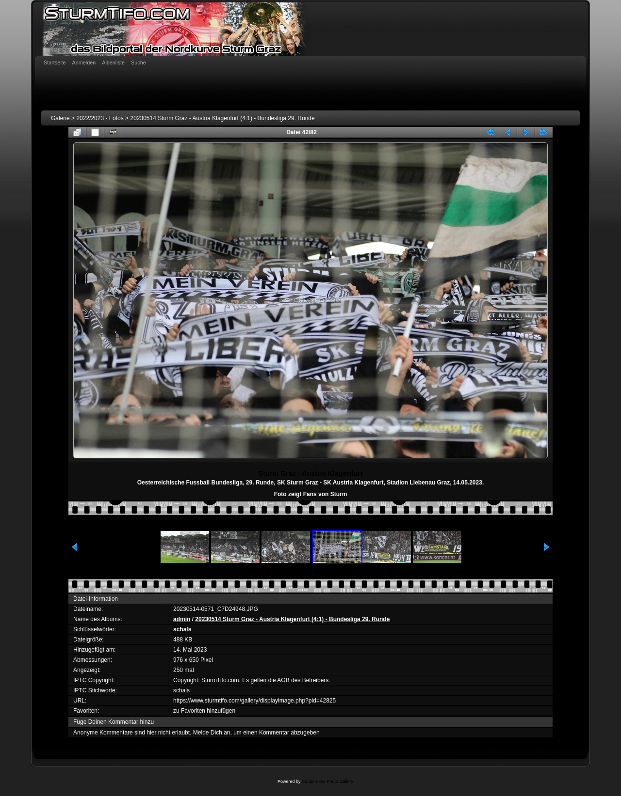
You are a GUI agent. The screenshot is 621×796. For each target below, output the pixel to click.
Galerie (60, 118)
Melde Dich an (211, 732)
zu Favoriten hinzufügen (204, 710)
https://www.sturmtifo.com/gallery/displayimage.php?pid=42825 (254, 700)
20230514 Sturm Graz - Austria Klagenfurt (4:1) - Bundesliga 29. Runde (222, 118)
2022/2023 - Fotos (99, 118)
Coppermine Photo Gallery (327, 781)
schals (182, 629)
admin (181, 619)
